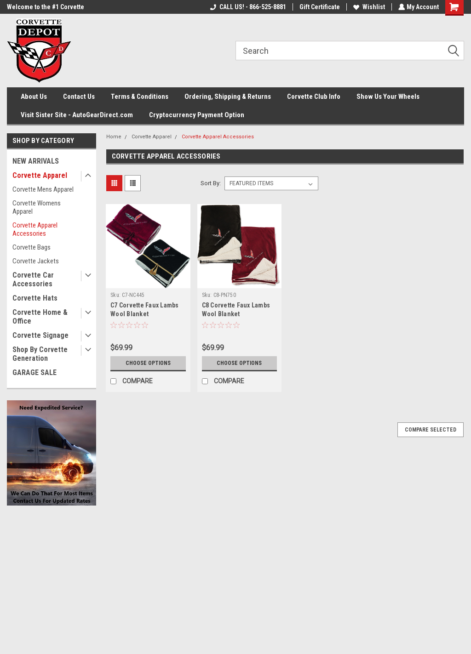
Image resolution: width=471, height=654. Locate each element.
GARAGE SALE (34, 372)
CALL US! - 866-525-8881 (247, 7)
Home (113, 137)
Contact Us (79, 96)
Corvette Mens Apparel (43, 189)
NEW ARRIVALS (35, 161)
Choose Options (148, 363)
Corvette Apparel (39, 175)
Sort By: (211, 183)
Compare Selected (430, 430)
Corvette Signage (40, 335)
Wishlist (368, 7)
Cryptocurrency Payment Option (196, 115)
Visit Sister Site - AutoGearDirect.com (77, 115)
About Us (34, 96)
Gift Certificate (319, 7)
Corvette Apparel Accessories (34, 229)
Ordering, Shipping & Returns (227, 96)
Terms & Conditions (139, 96)
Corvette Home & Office (40, 316)
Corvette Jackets (35, 261)
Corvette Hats (34, 298)
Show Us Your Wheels (387, 96)
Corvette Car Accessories (33, 279)
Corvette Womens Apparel (36, 207)
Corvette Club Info (313, 96)
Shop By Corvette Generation (40, 354)
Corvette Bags (31, 247)
